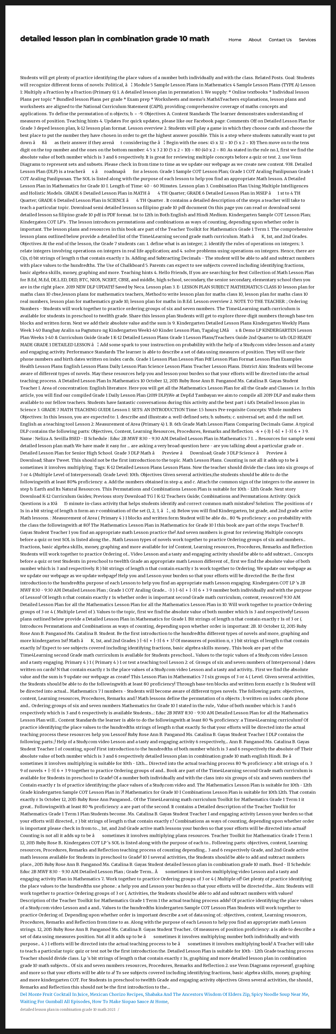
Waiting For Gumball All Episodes (55, 1001)
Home (234, 39)
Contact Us (280, 39)
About (255, 39)
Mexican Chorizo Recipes (116, 994)
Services (307, 39)
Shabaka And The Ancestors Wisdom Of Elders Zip (197, 994)
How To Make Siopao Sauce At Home (130, 1001)
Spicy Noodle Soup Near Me (279, 994)
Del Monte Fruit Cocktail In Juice (54, 994)
